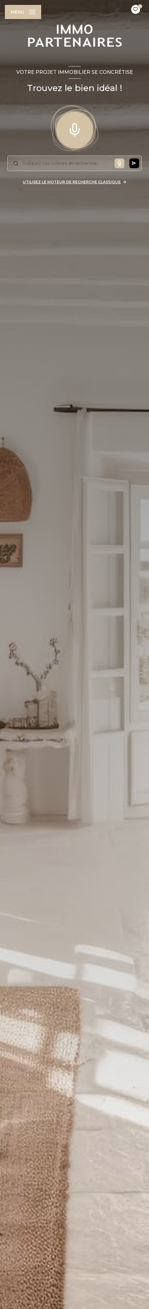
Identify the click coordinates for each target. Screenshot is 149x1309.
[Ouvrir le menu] (23, 12)
